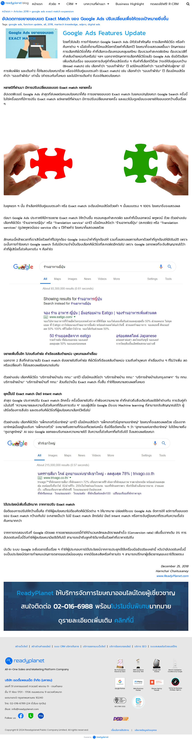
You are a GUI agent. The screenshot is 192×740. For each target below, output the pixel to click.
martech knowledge (66, 24)
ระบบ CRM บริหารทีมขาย (66, 646)
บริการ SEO (140, 646)
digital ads (94, 24)
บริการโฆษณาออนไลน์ (120, 646)
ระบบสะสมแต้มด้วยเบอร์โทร (163, 646)
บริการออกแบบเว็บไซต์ (94, 646)
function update (33, 24)
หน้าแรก (6, 11)
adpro (82, 24)
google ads (15, 24)
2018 (50, 24)
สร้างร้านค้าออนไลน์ (41, 646)
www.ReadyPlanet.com (172, 575)
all (45, 24)
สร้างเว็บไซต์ (21, 646)
